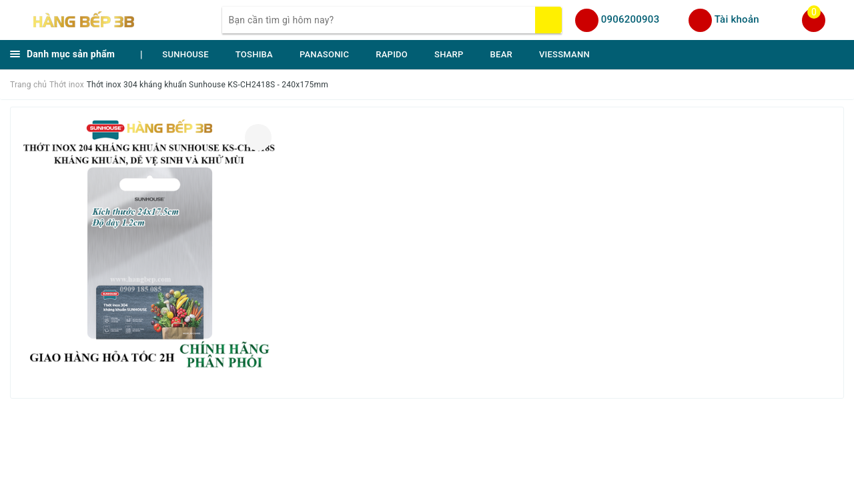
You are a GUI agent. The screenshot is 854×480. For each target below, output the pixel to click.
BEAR (501, 54)
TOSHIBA (254, 54)
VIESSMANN (564, 54)
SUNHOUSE (185, 54)
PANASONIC (324, 54)
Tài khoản (737, 19)
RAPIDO (392, 54)
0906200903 (630, 19)
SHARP (449, 54)
